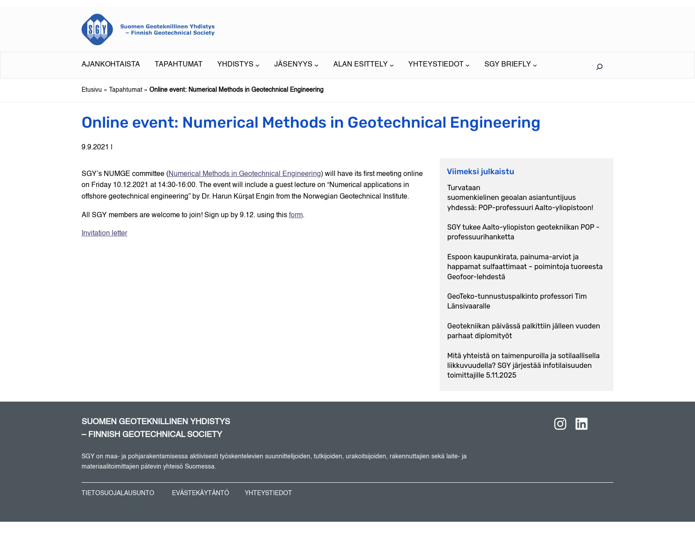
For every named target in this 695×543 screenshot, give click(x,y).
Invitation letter (104, 233)
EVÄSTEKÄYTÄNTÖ (200, 493)
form (296, 215)
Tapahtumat (125, 90)
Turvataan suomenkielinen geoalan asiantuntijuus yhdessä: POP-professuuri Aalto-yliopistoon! (520, 198)
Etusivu (92, 90)
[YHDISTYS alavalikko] (238, 65)
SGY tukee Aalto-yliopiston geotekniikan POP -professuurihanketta (523, 232)
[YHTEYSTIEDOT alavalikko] (439, 65)
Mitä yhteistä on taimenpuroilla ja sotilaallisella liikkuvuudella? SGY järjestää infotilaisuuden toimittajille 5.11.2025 (523, 366)
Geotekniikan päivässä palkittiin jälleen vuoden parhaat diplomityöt (523, 331)
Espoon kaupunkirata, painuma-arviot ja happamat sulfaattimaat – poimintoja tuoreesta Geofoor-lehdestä (525, 267)
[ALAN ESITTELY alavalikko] (363, 65)
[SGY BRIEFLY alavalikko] (510, 65)
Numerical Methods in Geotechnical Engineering (244, 174)
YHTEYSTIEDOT (268, 493)
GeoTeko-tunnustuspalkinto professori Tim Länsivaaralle (517, 301)
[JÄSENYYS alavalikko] (296, 65)
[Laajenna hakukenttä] (599, 66)
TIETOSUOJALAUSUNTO (118, 493)
